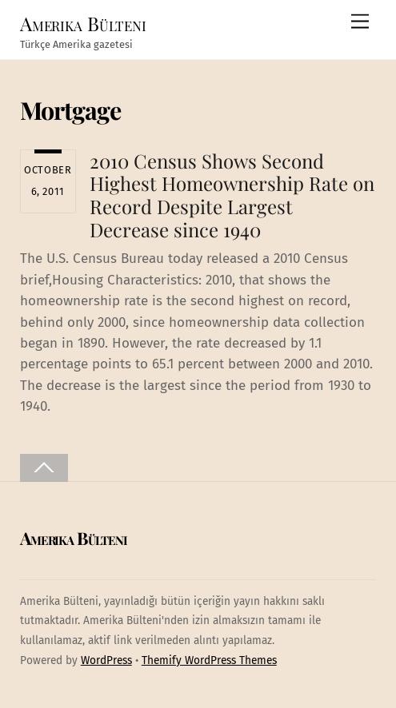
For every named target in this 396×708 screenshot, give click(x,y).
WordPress (106, 660)
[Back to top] (44, 468)
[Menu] (360, 22)
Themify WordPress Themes (209, 660)
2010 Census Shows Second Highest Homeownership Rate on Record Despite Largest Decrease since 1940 (232, 195)
